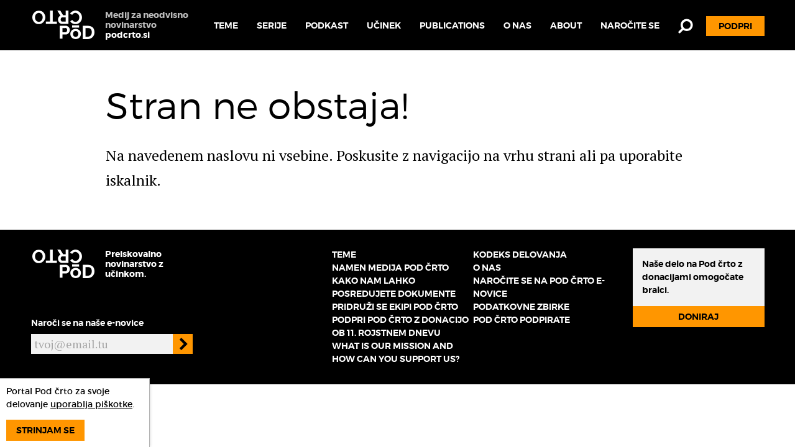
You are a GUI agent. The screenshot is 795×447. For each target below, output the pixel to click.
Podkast (326, 25)
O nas (517, 25)
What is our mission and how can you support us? (395, 352)
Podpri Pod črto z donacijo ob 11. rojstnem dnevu (400, 326)
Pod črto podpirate (521, 319)
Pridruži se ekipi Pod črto (395, 306)
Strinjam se (45, 430)
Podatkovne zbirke (521, 306)
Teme (226, 25)
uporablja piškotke (91, 404)
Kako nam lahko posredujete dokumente (394, 287)
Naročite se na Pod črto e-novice (539, 287)
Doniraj (698, 316)
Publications (452, 25)
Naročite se (629, 25)
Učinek (384, 25)
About (566, 25)
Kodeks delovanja (520, 254)
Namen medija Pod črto (390, 267)
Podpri (735, 26)
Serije (272, 25)
